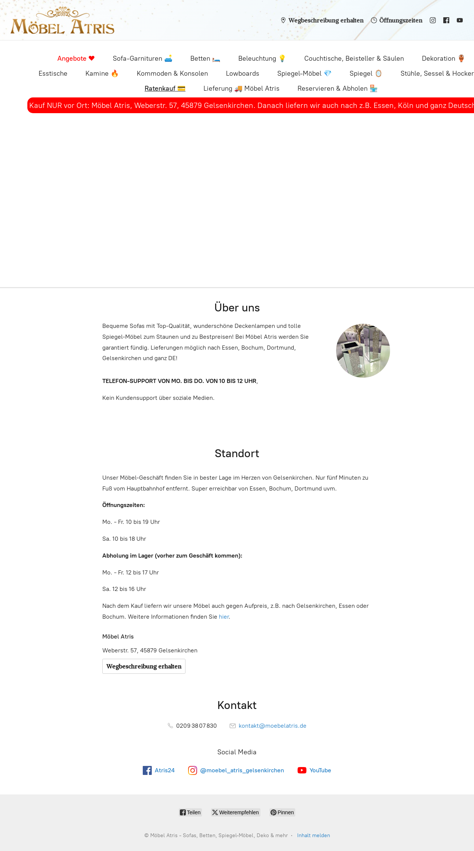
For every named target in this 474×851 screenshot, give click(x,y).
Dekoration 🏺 (443, 58)
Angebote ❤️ (76, 58)
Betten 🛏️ (205, 58)
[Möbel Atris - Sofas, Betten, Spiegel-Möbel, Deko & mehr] (62, 20)
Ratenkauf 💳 (165, 88)
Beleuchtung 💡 (262, 58)
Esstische (53, 73)
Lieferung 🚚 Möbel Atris (241, 88)
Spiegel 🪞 (366, 73)
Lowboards (242, 73)
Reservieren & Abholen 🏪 (338, 88)
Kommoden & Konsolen (172, 73)
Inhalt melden (313, 835)
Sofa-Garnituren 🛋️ (142, 58)
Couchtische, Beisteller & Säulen (354, 58)
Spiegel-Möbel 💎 (304, 73)
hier (224, 616)
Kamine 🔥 (102, 73)
